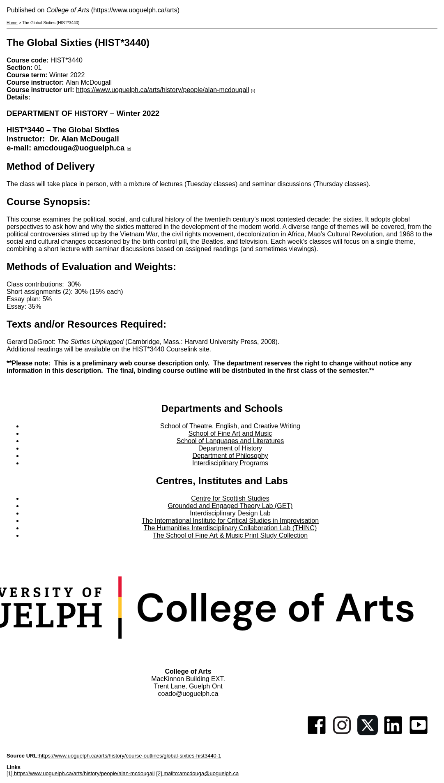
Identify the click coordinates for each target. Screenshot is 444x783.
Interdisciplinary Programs (230, 463)
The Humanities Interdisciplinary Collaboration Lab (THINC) (230, 527)
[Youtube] (418, 733)
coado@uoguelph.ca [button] (188, 693)
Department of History (230, 448)
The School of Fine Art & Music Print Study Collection (230, 535)
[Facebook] (316, 733)
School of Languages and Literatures (230, 440)
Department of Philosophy (230, 455)
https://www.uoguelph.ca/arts (135, 10)
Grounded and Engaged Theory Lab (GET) (230, 505)
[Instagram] (342, 733)
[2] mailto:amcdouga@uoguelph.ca (197, 773)
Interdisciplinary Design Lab (230, 513)
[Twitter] (367, 733)
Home (12, 23)
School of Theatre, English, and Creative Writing (230, 426)
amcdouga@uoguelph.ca (78, 147)
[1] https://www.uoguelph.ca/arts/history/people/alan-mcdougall (81, 773)
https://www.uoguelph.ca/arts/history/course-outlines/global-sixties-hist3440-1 (130, 756)
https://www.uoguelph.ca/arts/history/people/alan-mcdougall (162, 89)
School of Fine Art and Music (230, 433)
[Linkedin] (393, 733)
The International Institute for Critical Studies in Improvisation (230, 520)
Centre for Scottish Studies (230, 498)
